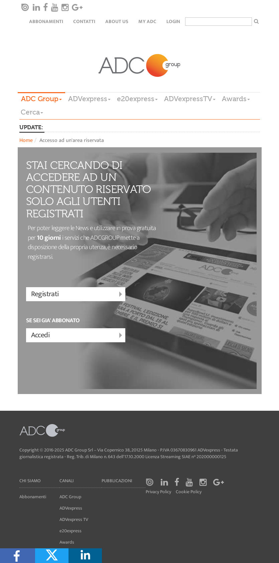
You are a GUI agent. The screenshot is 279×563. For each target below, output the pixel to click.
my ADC (147, 21)
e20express (137, 99)
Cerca (32, 112)
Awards (236, 99)
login (173, 21)
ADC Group (41, 99)
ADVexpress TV (73, 519)
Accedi (77, 335)
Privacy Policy (158, 492)
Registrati (77, 294)
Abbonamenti (46, 21)
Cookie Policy (188, 492)
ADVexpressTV (190, 99)
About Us (116, 21)
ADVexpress (89, 99)
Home (26, 140)
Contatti (84, 21)
